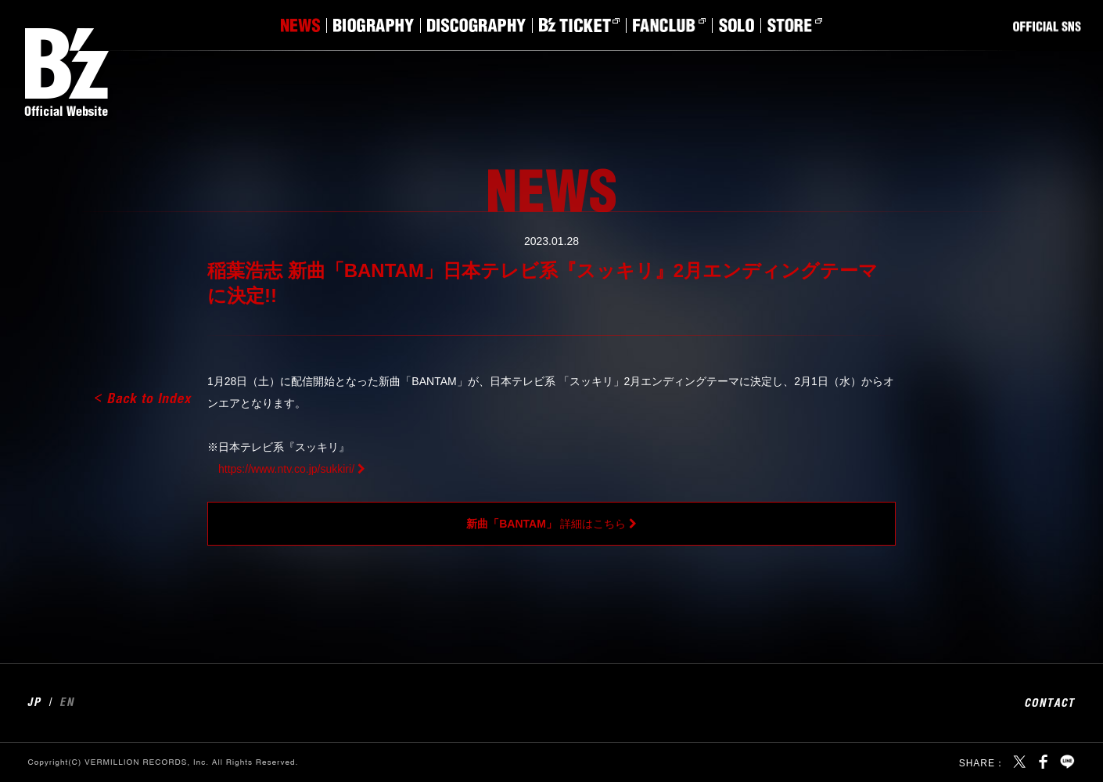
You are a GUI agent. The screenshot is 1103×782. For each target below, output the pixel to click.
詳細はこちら (546, 523)
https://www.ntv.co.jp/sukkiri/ (286, 469)
